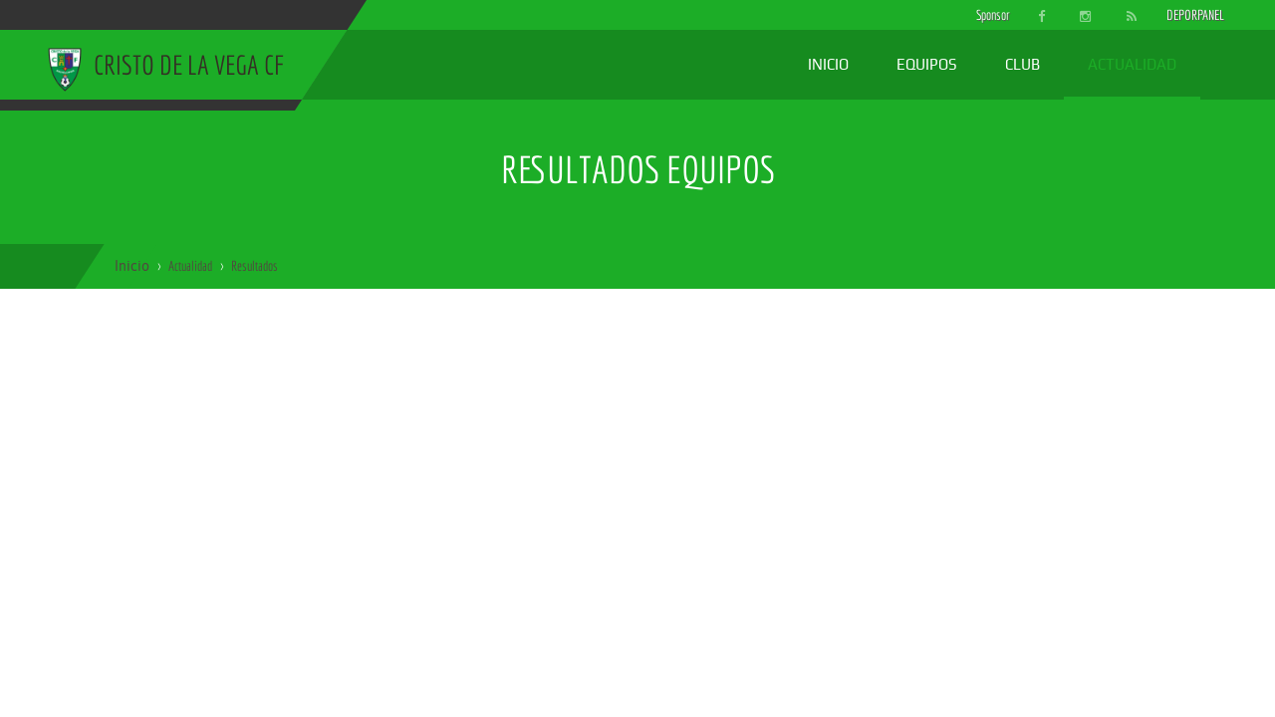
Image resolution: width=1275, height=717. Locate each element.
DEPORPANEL (1178, 15)
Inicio (828, 64)
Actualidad (1132, 64)
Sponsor (988, 15)
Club (1022, 64)
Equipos (926, 64)
